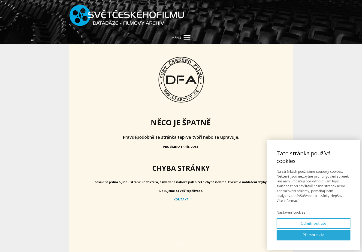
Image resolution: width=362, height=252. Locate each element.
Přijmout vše (313, 234)
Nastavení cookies (291, 212)
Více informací (287, 200)
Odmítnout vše (313, 223)
